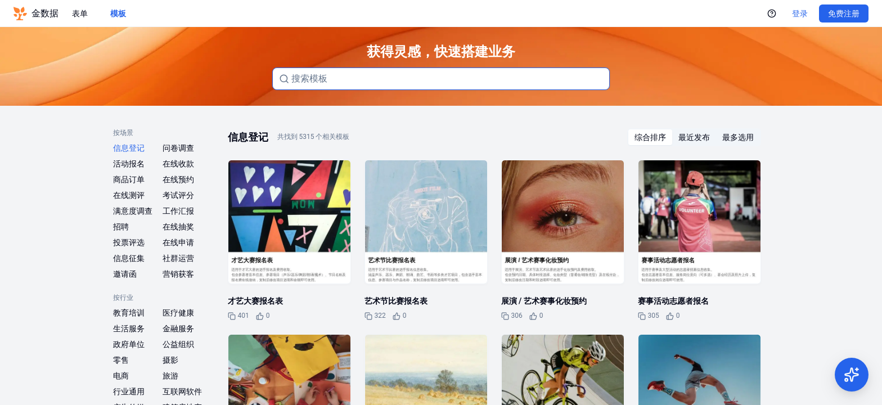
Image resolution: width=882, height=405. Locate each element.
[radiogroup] (694, 137)
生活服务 (129, 328)
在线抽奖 (178, 226)
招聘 (121, 226)
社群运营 (178, 258)
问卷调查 (178, 147)
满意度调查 (132, 210)
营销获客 (178, 273)
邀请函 (125, 273)
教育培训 (129, 312)
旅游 (170, 375)
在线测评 (129, 195)
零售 (121, 360)
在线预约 (178, 179)
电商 (121, 375)
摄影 (170, 360)
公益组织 (178, 344)
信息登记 (129, 147)
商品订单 (129, 179)
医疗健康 (178, 312)
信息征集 (129, 258)
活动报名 (129, 163)
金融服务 (178, 328)
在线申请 (178, 242)
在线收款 (178, 163)
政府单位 (129, 344)
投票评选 (129, 242)
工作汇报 (178, 210)
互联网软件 (182, 391)
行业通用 (129, 391)
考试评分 (178, 195)
